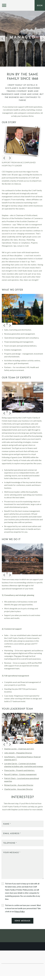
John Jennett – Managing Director (18, 753)
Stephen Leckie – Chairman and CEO (19, 749)
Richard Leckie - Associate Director (18, 785)
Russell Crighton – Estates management (20, 774)
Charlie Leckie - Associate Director (18, 789)
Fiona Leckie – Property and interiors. (19, 770)
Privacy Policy (19, 911)
